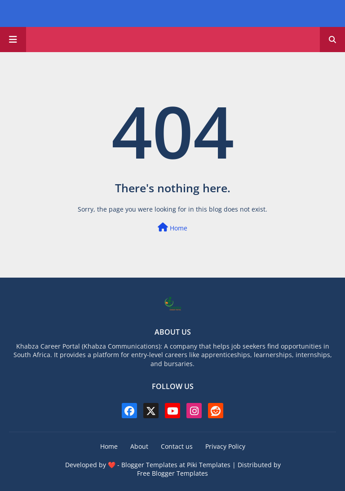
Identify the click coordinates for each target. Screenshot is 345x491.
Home (172, 227)
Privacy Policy (225, 446)
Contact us (177, 446)
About (139, 446)
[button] (332, 39)
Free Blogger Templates (172, 473)
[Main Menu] (13, 39)
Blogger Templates (149, 464)
